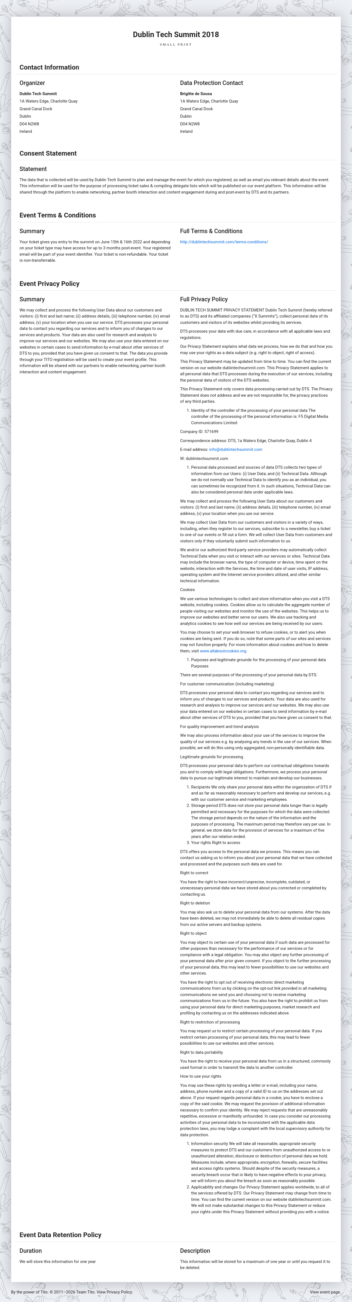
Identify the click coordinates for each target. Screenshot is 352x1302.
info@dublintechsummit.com (235, 449)
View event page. (325, 1292)
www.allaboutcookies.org (223, 651)
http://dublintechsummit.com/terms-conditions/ (224, 241)
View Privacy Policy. (115, 1292)
